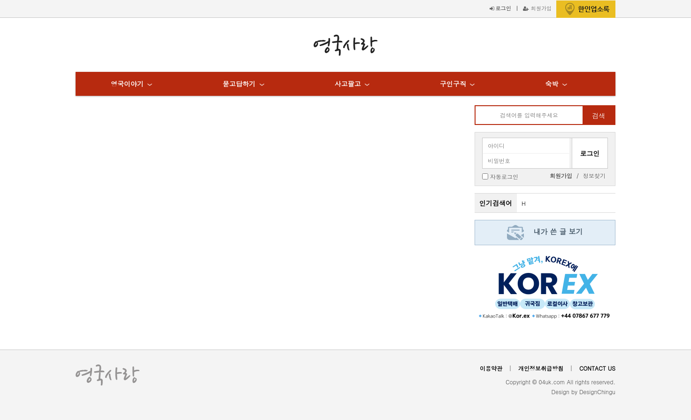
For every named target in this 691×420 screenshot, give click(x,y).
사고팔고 (348, 83)
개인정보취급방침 (540, 368)
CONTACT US (597, 368)
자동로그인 (504, 176)
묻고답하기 (239, 83)
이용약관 (491, 368)
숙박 (551, 83)
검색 (598, 115)
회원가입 (537, 8)
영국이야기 (127, 83)
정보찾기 (594, 175)
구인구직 (453, 83)
